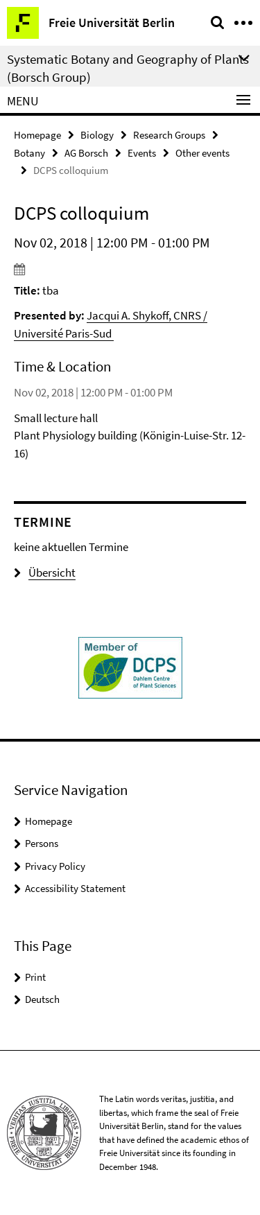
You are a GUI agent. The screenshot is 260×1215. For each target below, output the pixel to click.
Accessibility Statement (75, 888)
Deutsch (42, 999)
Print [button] (35, 977)
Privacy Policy (55, 866)
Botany (29, 152)
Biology (97, 134)
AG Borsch (86, 152)
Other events (202, 152)
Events (142, 152)
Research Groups (169, 134)
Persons (41, 843)
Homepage (37, 134)
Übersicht (45, 572)
